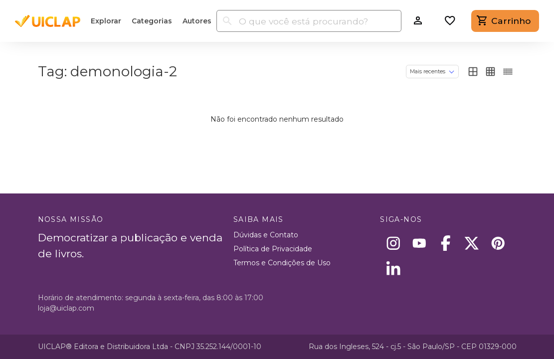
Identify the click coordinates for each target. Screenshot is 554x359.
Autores (197, 20)
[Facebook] (445, 243)
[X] (472, 243)
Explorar (106, 20)
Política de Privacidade (272, 248)
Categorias (152, 20)
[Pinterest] (498, 243)
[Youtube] (419, 243)
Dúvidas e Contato (265, 234)
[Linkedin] (393, 269)
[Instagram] (393, 243)
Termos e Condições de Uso (282, 262)
